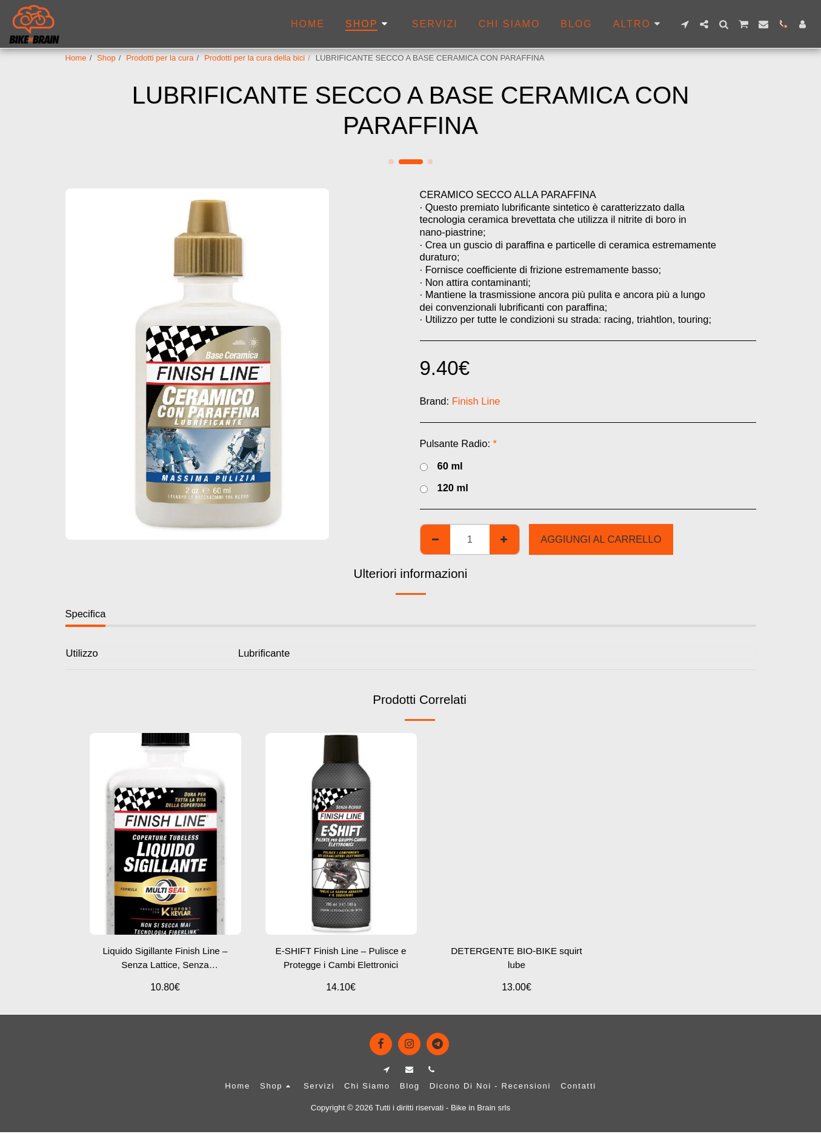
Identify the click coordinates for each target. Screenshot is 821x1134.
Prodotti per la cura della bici (254, 57)
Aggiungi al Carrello (600, 539)
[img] (165, 834)
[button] (685, 24)
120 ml (444, 488)
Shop (106, 57)
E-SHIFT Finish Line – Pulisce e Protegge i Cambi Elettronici (341, 960)
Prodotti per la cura (159, 57)
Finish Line (476, 401)
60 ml (441, 466)
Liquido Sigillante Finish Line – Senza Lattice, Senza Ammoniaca (165, 960)
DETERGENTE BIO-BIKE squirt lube (516, 959)
